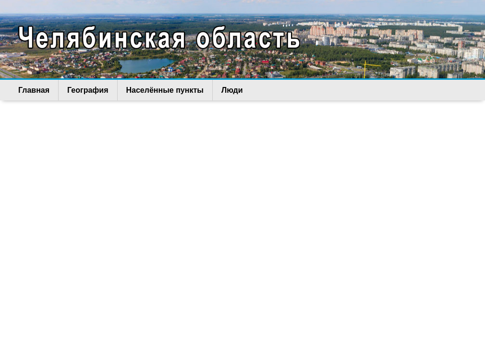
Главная (33, 90)
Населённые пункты (165, 90)
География (87, 90)
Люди (232, 90)
